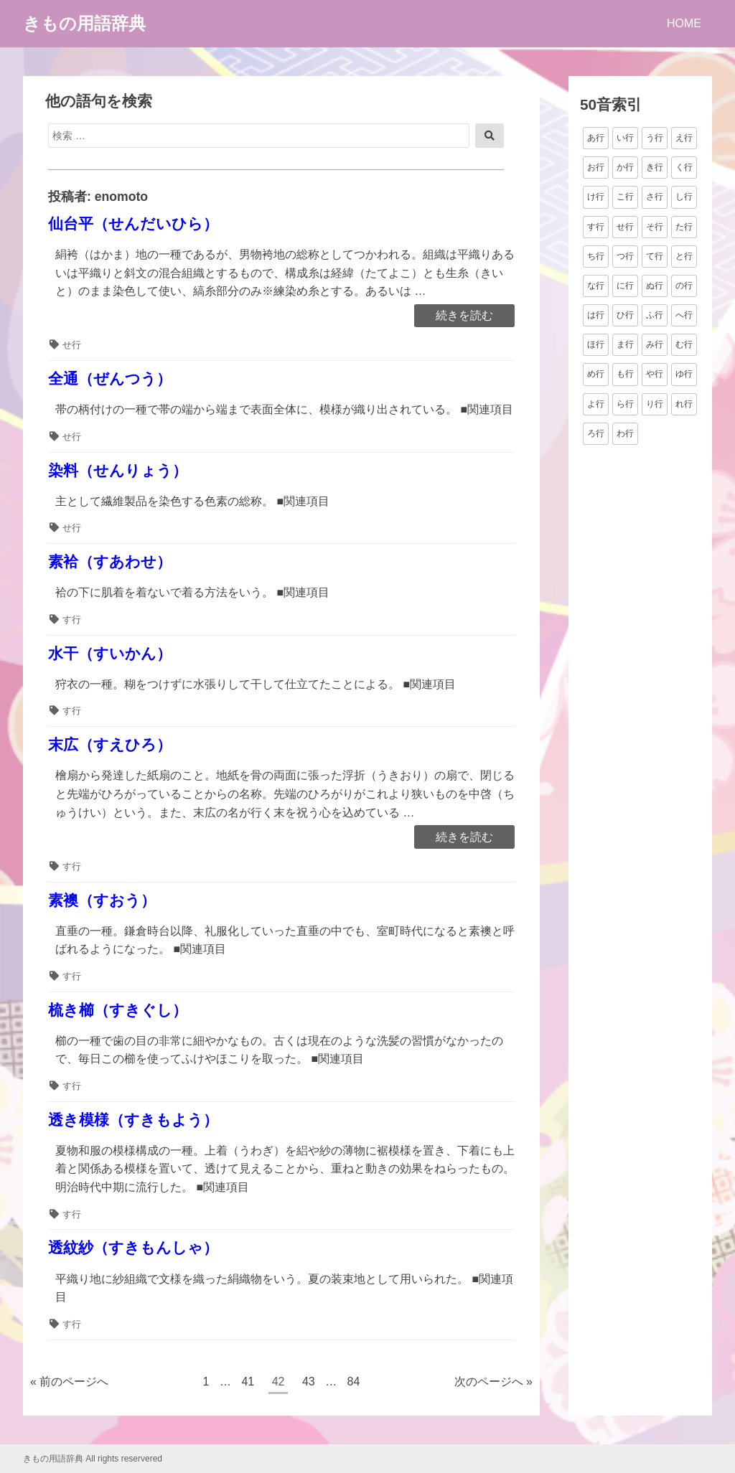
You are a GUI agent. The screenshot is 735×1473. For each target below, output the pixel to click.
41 (247, 1383)
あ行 (595, 138)
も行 (625, 374)
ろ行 (595, 433)
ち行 (595, 256)
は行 (595, 315)
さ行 (654, 197)
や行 (654, 374)
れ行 (684, 404)
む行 (684, 344)
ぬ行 (654, 286)
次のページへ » (493, 1381)
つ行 (625, 256)
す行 (71, 619)
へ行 (684, 315)
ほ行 (595, 344)
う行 (654, 138)
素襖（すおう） (102, 900)
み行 (654, 344)
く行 (684, 167)
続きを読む (464, 316)
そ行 (654, 227)
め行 (595, 374)
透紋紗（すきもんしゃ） (133, 1247)
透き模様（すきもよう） (133, 1119)
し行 (684, 197)
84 (353, 1383)
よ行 (595, 404)
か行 (625, 167)
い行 (625, 138)
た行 (684, 227)
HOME (684, 23)
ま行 (625, 344)
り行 (654, 404)
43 (308, 1383)
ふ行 (654, 315)
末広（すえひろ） (110, 744)
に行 (625, 286)
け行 (595, 197)
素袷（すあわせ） (110, 561)
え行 (684, 138)
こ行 (625, 197)
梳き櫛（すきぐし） (117, 1010)
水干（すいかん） (110, 653)
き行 (654, 167)
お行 (595, 167)
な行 (595, 286)
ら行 (625, 404)
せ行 (71, 344)
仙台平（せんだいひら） (133, 223)
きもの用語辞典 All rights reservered (92, 1459)
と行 (684, 256)
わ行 (625, 433)
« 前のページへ (69, 1381)
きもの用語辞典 (84, 23)
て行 (654, 256)
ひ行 (625, 315)
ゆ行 (684, 374)
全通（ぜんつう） (110, 378)
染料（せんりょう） (117, 470)
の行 (684, 286)
